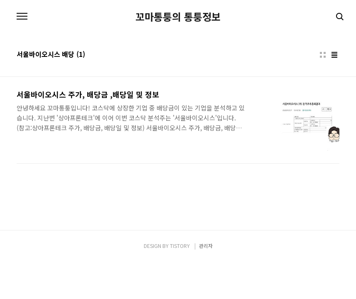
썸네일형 (323, 55)
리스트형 (334, 55)
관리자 (206, 245)
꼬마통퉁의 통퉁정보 (178, 17)
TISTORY (180, 245)
